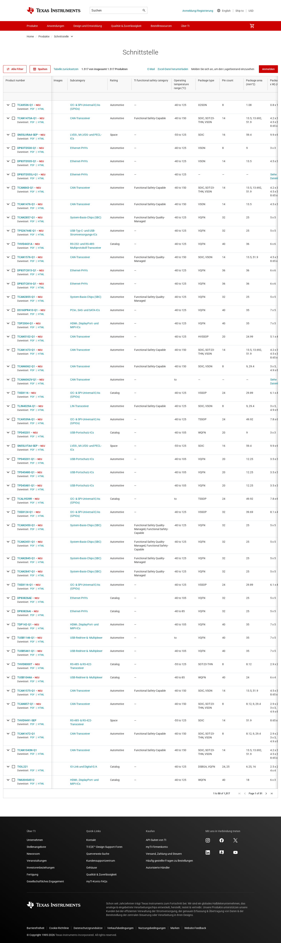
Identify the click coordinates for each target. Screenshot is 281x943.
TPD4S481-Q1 (26, 485)
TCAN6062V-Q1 (27, 379)
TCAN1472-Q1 (26, 733)
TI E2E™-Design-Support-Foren (104, 846)
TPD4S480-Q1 (26, 472)
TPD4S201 (23, 432)
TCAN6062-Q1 (26, 366)
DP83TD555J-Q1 (27, 174)
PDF (32, 109)
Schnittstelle (61, 36)
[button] (239, 793)
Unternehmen (35, 839)
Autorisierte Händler (158, 867)
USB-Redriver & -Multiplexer (86, 637)
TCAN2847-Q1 (26, 571)
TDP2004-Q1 (25, 323)
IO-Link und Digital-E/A (83, 766)
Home (30, 36)
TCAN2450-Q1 (26, 525)
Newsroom (33, 853)
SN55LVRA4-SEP (27, 134)
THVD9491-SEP (26, 720)
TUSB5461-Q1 (26, 650)
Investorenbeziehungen (41, 867)
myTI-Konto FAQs (96, 881)
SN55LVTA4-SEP (27, 445)
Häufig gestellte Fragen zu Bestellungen (169, 860)
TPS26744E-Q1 (26, 230)
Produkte (43, 36)
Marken (175, 928)
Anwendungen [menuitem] (55, 25)
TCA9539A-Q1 (26, 419)
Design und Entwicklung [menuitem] (87, 25)
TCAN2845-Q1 (26, 558)
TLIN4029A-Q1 (26, 406)
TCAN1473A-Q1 (27, 118)
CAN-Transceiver (80, 118)
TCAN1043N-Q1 (27, 750)
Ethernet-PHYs (79, 147)
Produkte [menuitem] (32, 25)
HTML (41, 109)
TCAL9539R (24, 498)
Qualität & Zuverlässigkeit (101, 874)
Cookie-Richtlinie (59, 928)
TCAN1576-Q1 (26, 257)
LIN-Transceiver (79, 406)
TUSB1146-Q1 (26, 637)
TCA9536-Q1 (25, 105)
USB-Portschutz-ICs (82, 432)
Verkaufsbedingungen (120, 928)
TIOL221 (22, 766)
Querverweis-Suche (97, 853)
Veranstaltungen (37, 860)
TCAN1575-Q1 (26, 690)
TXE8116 (22, 392)
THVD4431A (24, 243)
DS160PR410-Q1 (27, 310)
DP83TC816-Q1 (26, 283)
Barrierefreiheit (35, 928)
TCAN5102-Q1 (26, 336)
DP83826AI (24, 611)
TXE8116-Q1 (25, 584)
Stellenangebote (36, 846)
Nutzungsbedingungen (152, 928)
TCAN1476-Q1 (26, 204)
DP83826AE (24, 597)
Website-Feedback (195, 928)
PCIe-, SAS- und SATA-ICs (85, 310)
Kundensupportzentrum (100, 860)
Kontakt (91, 839)
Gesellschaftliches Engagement (45, 881)
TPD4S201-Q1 (26, 459)
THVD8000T (24, 664)
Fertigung (32, 874)
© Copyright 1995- (41, 934)
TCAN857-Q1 (25, 703)
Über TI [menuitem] (185, 25)
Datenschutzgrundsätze (88, 928)
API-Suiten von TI (156, 839)
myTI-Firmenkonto (157, 846)
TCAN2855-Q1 (26, 296)
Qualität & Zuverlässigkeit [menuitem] (126, 25)
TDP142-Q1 (24, 624)
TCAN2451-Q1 (26, 541)
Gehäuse (91, 867)
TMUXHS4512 (25, 779)
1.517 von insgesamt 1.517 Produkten (104, 69)
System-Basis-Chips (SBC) (85, 217)
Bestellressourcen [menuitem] (161, 25)
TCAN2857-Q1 (26, 217)
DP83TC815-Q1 (26, 270)
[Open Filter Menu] (27, 96)
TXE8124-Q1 (25, 512)
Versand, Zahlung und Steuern (164, 853)
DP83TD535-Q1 (26, 161)
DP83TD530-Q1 (26, 147)
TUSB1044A (24, 677)
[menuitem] (252, 26)
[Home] (54, 10)
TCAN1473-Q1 (26, 349)
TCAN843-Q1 (25, 187)
